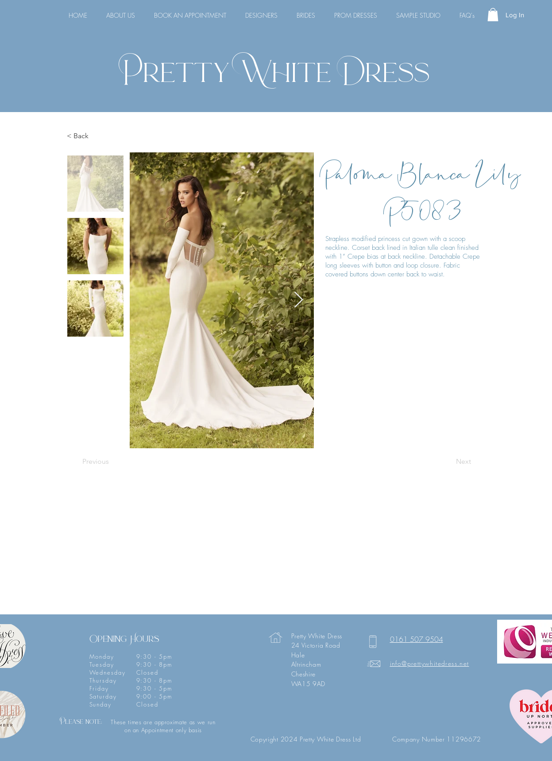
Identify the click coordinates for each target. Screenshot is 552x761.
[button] (492, 14)
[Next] (449, 462)
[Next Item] (298, 300)
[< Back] (96, 136)
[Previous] (111, 462)
